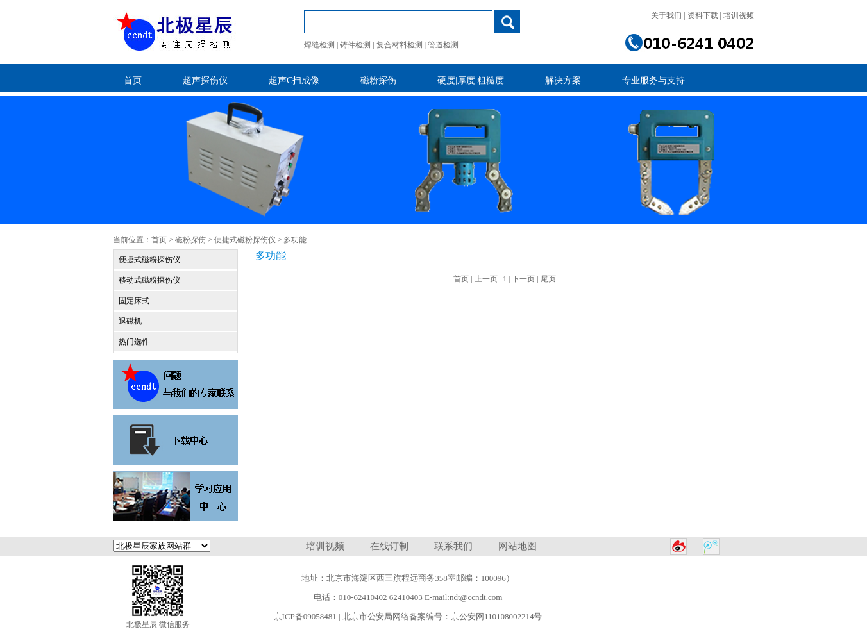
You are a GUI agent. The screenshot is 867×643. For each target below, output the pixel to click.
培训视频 (738, 15)
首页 (159, 239)
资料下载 (702, 15)
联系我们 (453, 546)
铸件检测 (355, 44)
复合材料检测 (399, 44)
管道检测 (443, 44)
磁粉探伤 (190, 239)
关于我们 (666, 15)
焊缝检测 (319, 44)
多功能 (295, 239)
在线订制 (389, 546)
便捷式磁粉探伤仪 (245, 239)
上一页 (486, 278)
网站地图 (517, 546)
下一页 (523, 278)
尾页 (548, 278)
